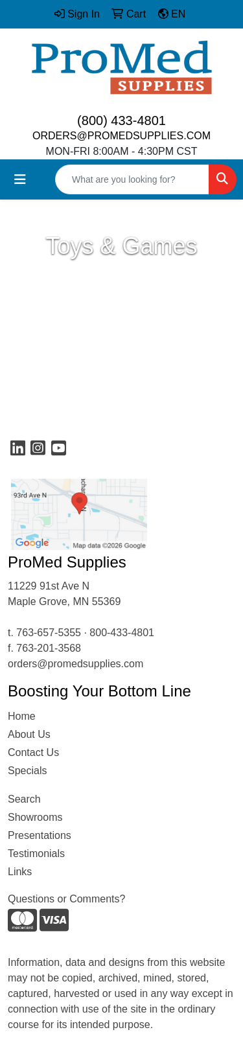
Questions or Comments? (66, 898)
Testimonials (36, 853)
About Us (29, 734)
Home (22, 716)
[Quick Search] (132, 179)
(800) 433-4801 (121, 120)
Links (20, 871)
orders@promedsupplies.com (75, 663)
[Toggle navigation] (20, 179)
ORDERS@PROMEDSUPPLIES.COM (121, 135)
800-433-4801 (121, 632)
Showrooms (35, 817)
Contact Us (33, 752)
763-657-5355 (48, 632)
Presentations (39, 835)
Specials (27, 770)
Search (24, 799)
